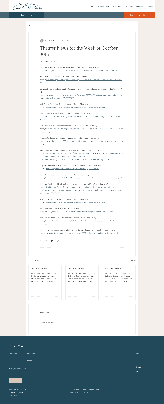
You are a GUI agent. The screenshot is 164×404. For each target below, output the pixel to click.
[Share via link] (58, 241)
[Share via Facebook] (41, 241)
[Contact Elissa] (26, 15)
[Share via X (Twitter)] (46, 241)
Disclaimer (84, 393)
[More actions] (122, 41)
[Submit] (15, 380)
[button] (133, 25)
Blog (136, 371)
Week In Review (39, 268)
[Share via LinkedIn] (52, 241)
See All (133, 260)
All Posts (31, 25)
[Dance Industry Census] (139, 15)
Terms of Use (74, 393)
